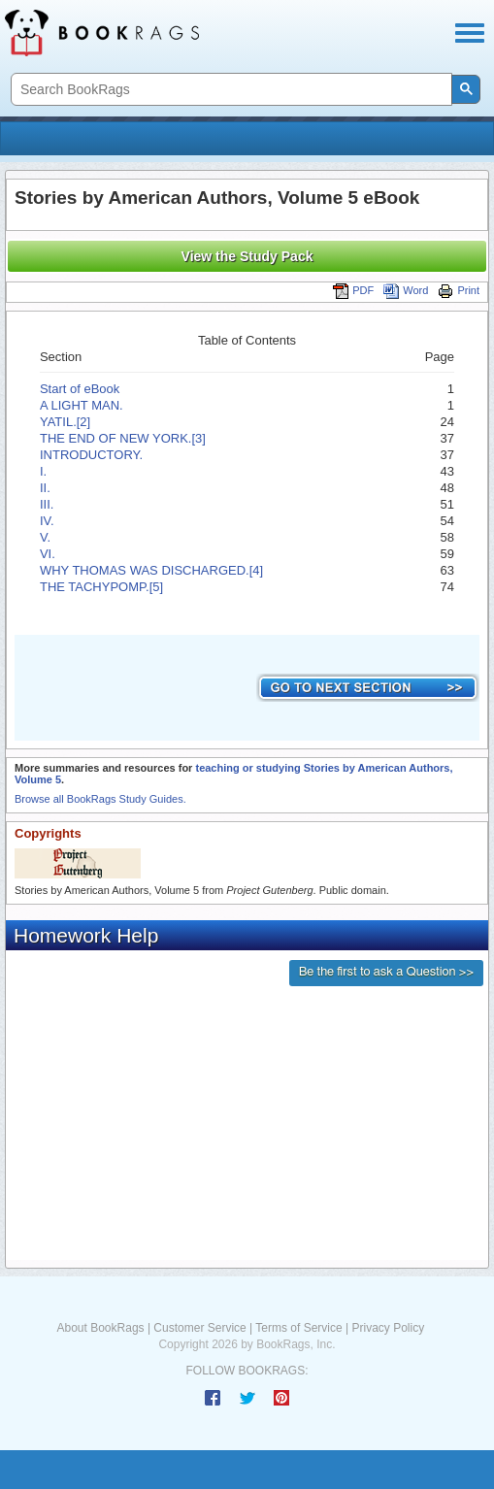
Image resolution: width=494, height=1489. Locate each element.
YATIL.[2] (65, 421)
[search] (229, 90)
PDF (353, 290)
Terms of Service (298, 1328)
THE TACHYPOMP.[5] (101, 586)
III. (46, 504)
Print (458, 290)
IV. (47, 520)
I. (43, 471)
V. (45, 537)
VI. (47, 553)
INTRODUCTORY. (91, 454)
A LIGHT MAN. (81, 405)
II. (45, 487)
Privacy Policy (387, 1328)
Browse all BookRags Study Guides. (100, 799)
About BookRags (101, 1328)
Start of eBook (79, 388)
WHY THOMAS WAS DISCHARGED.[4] (151, 570)
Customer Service (199, 1328)
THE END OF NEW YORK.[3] (123, 438)
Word (405, 290)
